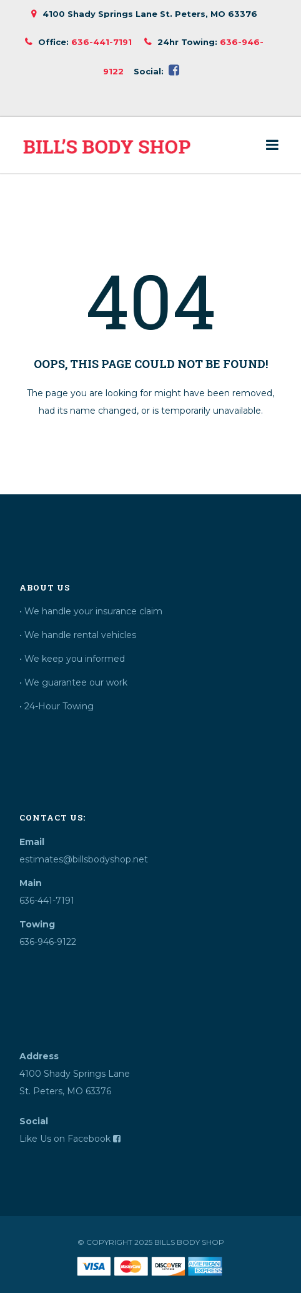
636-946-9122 (47, 941)
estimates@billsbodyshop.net (83, 859)
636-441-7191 (101, 42)
